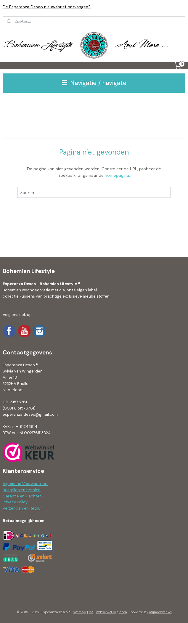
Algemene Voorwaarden (25, 483)
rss (91, 612)
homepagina (117, 175)
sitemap (79, 612)
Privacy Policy (15, 502)
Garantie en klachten (22, 496)
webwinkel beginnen (111, 612)
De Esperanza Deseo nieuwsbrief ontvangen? (47, 6)
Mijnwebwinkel (160, 612)
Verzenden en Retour (22, 508)
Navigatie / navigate (94, 83)
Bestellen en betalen (22, 489)
